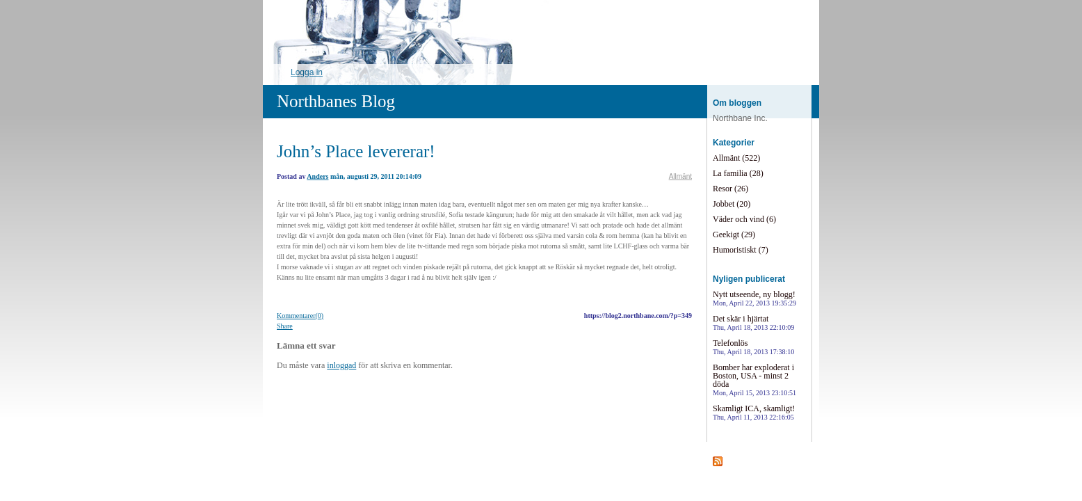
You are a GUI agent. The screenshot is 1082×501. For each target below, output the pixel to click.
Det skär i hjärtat (753, 322)
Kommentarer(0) (300, 315)
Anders (317, 176)
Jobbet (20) (731, 204)
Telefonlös (753, 347)
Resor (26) (730, 188)
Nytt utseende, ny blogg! (754, 298)
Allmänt (680, 176)
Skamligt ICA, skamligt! (754, 412)
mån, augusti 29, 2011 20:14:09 (375, 176)
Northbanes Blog (336, 101)
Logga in (307, 72)
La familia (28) (738, 173)
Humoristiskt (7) (740, 250)
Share (285, 326)
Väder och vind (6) (744, 219)
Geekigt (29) (734, 234)
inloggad (341, 365)
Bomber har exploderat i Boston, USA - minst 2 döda (754, 380)
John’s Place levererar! (356, 151)
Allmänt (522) (736, 158)
